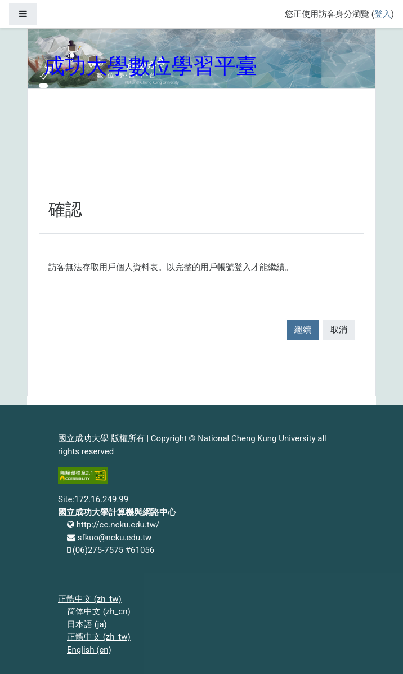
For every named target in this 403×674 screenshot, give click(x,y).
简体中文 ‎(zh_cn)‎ (99, 611)
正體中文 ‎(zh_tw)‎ (90, 599)
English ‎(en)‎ (89, 650)
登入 (382, 14)
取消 (338, 330)
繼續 (302, 330)
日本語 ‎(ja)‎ (87, 624)
